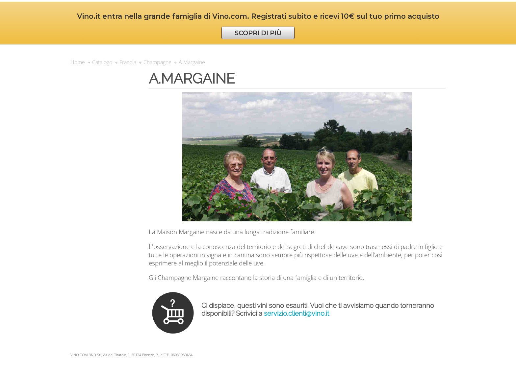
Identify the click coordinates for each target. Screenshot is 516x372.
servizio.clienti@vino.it (296, 313)
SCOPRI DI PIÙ (258, 33)
